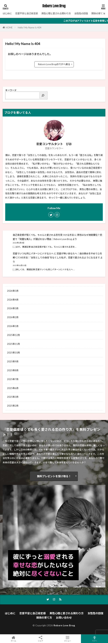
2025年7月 (12, 379)
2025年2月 (12, 405)
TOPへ (94, 639)
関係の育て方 (98, 13)
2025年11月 (13, 343)
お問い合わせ (64, 617)
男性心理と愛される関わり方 (56, 13)
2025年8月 (12, 370)
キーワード (11, 90)
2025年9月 (12, 361)
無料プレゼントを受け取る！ (54, 476)
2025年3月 (12, 396)
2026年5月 (12, 290)
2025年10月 (13, 352)
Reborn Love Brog (54, 6)
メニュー (67, 639)
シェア (40, 639)
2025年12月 (13, 335)
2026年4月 (12, 299)
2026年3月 (12, 308)
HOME (9, 27)
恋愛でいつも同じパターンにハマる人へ (33, 253)
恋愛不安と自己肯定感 (26, 13)
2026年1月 (12, 326)
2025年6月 (12, 388)
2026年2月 (12, 317)
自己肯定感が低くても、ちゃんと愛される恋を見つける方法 (43, 234)
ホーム (13, 639)
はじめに (7, 13)
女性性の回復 (81, 13)
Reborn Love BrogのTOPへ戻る (54, 64)
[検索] (43, 95)
